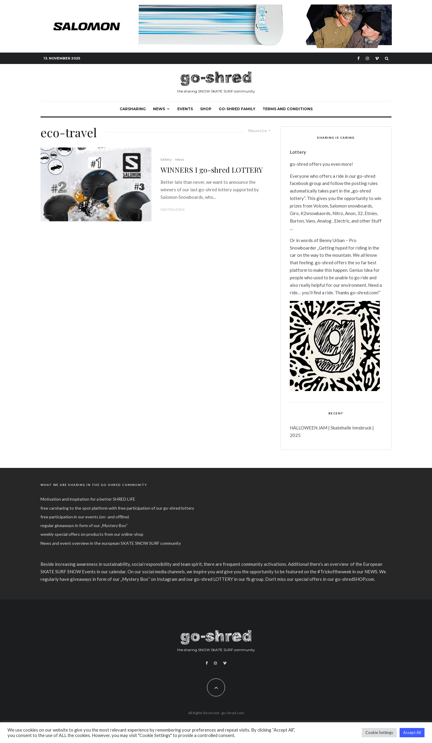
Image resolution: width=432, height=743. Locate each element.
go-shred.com (232, 713)
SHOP (206, 109)
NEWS (159, 109)
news (179, 159)
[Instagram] (367, 58)
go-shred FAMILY (237, 109)
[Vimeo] (377, 58)
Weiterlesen (172, 210)
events (185, 109)
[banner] (216, 8)
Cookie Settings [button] (379, 732)
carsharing (133, 109)
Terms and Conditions (287, 109)
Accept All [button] (412, 732)
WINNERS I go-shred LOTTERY (211, 169)
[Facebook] (358, 58)
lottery (166, 159)
